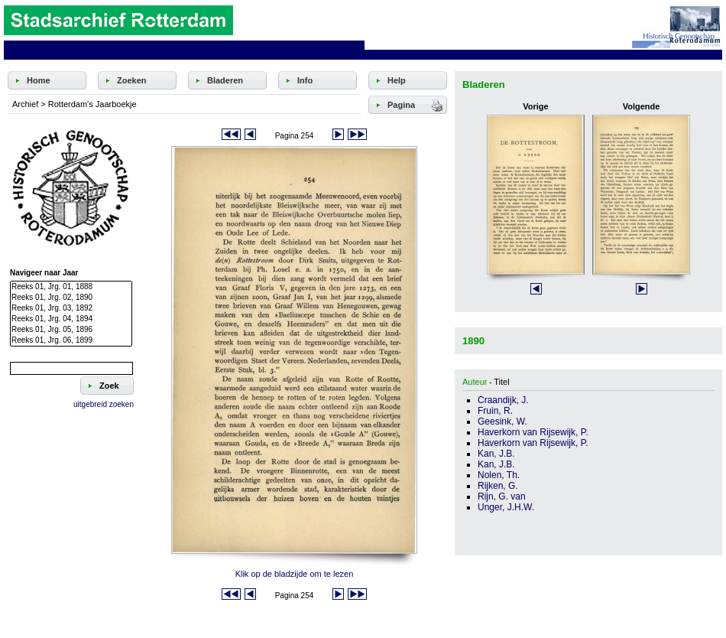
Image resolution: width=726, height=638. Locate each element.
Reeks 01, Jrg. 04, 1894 (71, 319)
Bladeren (225, 80)
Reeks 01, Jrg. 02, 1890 (71, 297)
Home (38, 80)
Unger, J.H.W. (506, 507)
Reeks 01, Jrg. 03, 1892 (71, 308)
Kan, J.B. (496, 453)
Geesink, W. (502, 421)
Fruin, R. (495, 410)
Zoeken (132, 80)
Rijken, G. (498, 485)
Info (305, 80)
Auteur (474, 381)
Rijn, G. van (502, 496)
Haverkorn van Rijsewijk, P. (533, 432)
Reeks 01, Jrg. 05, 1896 (71, 329)
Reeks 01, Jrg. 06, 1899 (71, 340)
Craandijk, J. (503, 400)
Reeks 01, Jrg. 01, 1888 (71, 287)
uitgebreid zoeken (103, 404)
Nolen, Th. (499, 475)
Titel (501, 381)
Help (396, 80)
